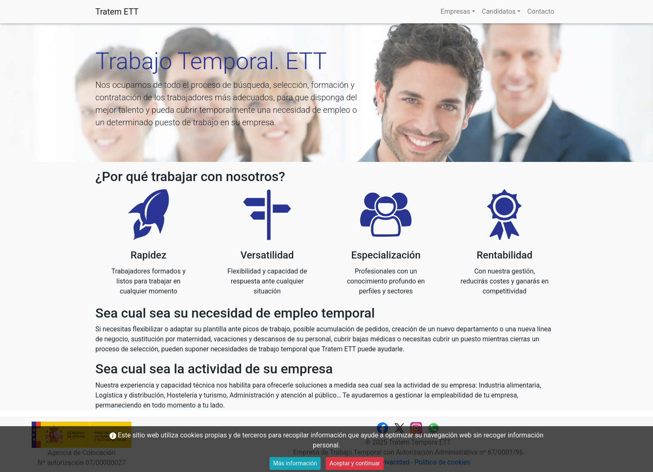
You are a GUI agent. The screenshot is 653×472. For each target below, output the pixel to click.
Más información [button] (295, 463)
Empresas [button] (455, 11)
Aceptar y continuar (354, 463)
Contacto (540, 11)
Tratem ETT (117, 12)
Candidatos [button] (499, 11)
